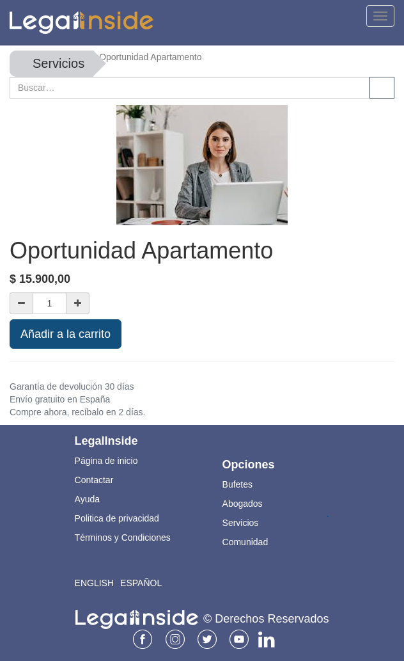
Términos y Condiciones (123, 537)
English (94, 583)
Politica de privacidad (117, 518)
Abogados (242, 503)
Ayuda (87, 499)
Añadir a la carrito (65, 334)
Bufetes (237, 484)
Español (141, 583)
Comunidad (245, 542)
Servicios (58, 63)
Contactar (94, 480)
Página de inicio (106, 461)
